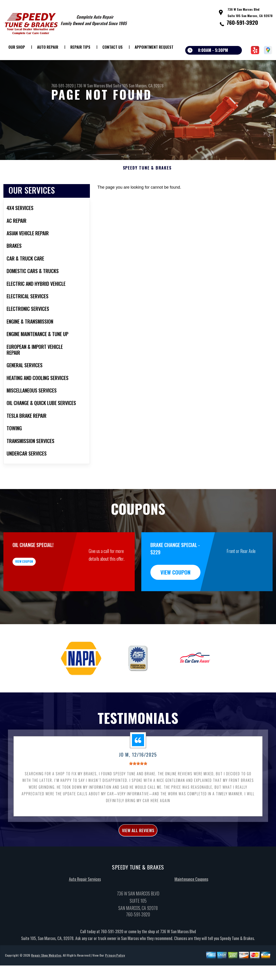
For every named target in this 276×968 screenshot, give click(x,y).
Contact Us (112, 47)
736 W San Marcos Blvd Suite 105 (102, 86)
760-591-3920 (242, 22)
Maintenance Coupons (191, 904)
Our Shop (16, 47)
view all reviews (138, 853)
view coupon (38, 587)
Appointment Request (154, 47)
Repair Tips (80, 47)
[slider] (138, 786)
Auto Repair (47, 47)
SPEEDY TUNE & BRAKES (147, 190)
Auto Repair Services (85, 904)
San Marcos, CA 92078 (146, 86)
